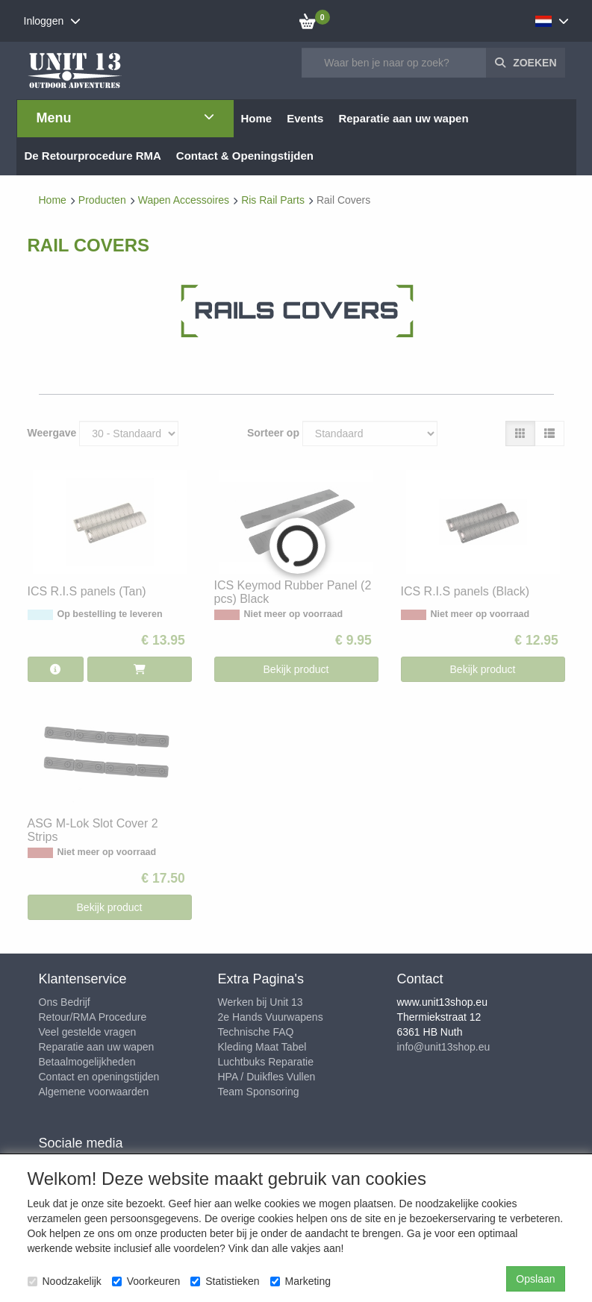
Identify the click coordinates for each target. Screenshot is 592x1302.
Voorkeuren (146, 1281)
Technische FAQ (256, 1032)
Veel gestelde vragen (88, 1032)
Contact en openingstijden (99, 1077)
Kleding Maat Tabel (262, 1047)
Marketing (300, 1281)
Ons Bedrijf (64, 1002)
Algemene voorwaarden (94, 1092)
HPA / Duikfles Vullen (267, 1077)
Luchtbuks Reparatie (266, 1062)
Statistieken (224, 1281)
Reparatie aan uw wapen (97, 1047)
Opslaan (535, 1279)
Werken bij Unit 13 (260, 1002)
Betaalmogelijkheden (87, 1062)
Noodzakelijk (65, 1281)
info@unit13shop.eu (443, 1047)
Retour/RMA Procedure (93, 1017)
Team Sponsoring (258, 1092)
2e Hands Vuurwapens (270, 1017)
